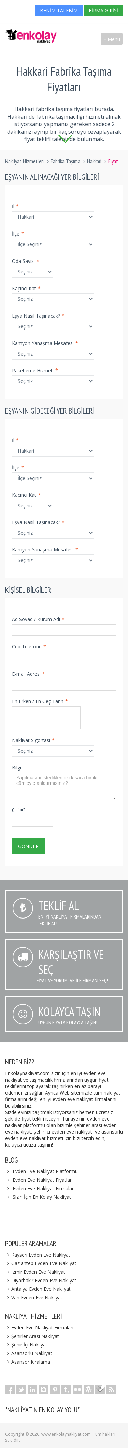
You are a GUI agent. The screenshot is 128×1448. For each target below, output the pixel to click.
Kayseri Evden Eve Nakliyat (37, 1254)
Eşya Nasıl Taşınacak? (38, 315)
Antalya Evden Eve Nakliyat (38, 1289)
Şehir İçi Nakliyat (26, 1344)
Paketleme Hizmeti (35, 370)
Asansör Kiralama (27, 1361)
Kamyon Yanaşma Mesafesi (45, 343)
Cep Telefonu (29, 646)
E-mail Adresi (28, 674)
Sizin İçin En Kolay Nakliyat (42, 1197)
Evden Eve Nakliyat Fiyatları (43, 1180)
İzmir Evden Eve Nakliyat (35, 1272)
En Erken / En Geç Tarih (40, 701)
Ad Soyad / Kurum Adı (38, 619)
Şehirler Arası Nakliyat (32, 1336)
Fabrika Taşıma (65, 161)
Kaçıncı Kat (26, 288)
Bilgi (16, 767)
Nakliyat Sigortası (33, 740)
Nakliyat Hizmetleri (24, 161)
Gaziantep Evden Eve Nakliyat (40, 1263)
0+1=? (18, 810)
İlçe (18, 233)
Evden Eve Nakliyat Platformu (45, 1171)
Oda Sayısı (25, 261)
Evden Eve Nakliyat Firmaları (44, 1188)
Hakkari (94, 161)
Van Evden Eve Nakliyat (33, 1297)
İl (15, 206)
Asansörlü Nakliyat (28, 1353)
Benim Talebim (59, 10)
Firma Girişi (103, 10)
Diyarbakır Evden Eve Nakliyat (40, 1280)
